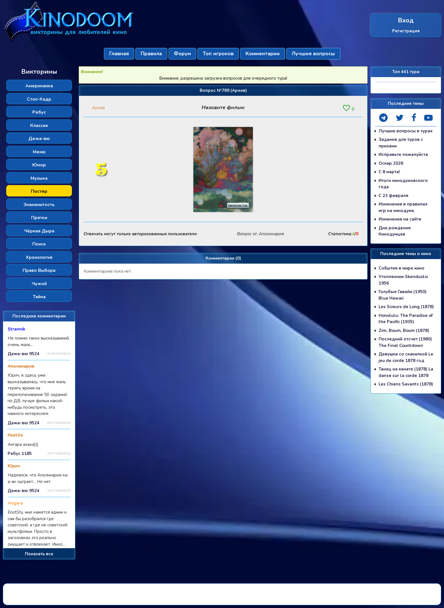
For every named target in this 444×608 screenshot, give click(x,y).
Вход (406, 20)
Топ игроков (218, 53)
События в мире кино (401, 268)
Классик (39, 125)
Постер (39, 191)
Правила (151, 53)
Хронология (39, 257)
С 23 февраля (393, 195)
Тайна (39, 297)
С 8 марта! (389, 172)
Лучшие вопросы (313, 53)
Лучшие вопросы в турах (406, 131)
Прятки (39, 218)
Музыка (39, 178)
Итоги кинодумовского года (403, 184)
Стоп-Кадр (39, 99)
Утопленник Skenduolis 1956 (403, 280)
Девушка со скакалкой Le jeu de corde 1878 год (406, 357)
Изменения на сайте (400, 219)
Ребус (39, 112)
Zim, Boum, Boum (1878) (404, 330)
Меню (39, 152)
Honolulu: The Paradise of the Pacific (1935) (406, 319)
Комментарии (263, 53)
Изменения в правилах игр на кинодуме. (403, 207)
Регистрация (406, 31)
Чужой (39, 284)
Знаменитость (39, 205)
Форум (182, 53)
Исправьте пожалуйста (403, 154)
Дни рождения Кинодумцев (395, 231)
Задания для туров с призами (401, 143)
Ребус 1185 (20, 453)
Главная (119, 53)
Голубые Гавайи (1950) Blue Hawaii (402, 295)
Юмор (39, 165)
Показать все (39, 554)
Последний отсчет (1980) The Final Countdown (405, 342)
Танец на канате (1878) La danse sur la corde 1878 (406, 372)
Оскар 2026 (391, 163)
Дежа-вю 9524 (23, 354)
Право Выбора (39, 270)
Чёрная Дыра (39, 231)
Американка (39, 86)
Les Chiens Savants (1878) (406, 384)
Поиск (39, 244)
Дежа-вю (39, 138)
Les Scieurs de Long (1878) (406, 307)
